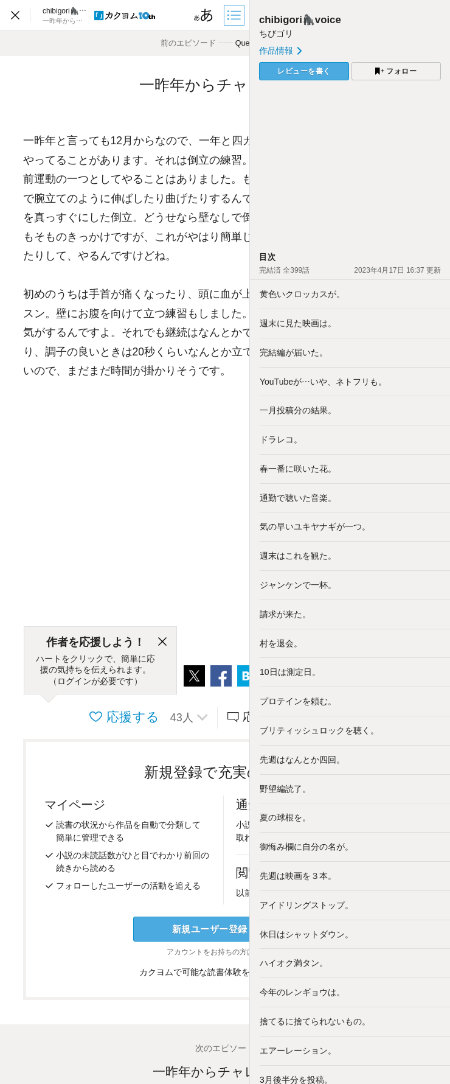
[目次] (235, 15)
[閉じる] (162, 642)
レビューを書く (304, 71)
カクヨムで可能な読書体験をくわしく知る (225, 972)
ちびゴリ (276, 33)
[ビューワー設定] (204, 15)
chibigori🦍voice (300, 20)
